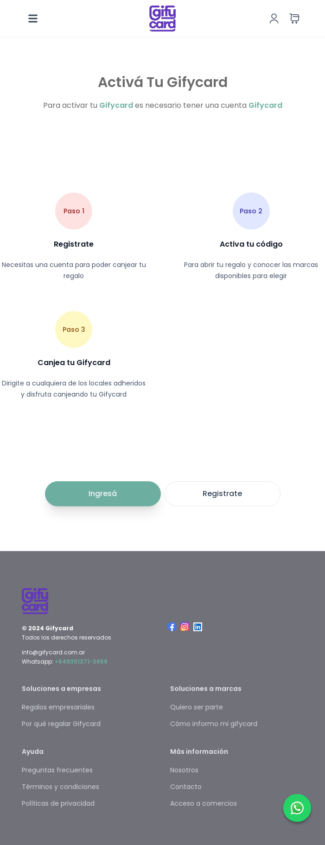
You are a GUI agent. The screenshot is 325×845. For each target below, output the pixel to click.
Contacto (186, 786)
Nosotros (184, 770)
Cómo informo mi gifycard (213, 723)
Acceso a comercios (203, 803)
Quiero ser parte (196, 707)
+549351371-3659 (81, 661)
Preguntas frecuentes (57, 770)
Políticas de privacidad (58, 803)
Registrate (222, 493)
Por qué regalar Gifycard (61, 723)
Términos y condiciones (60, 786)
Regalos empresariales (58, 707)
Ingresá (103, 493)
